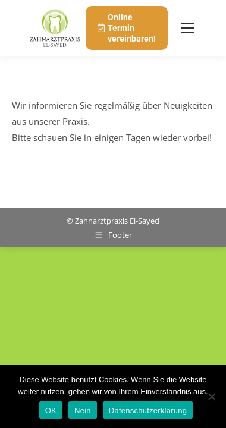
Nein (82, 410)
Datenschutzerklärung (148, 410)
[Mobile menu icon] (188, 28)
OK (50, 410)
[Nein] (211, 396)
